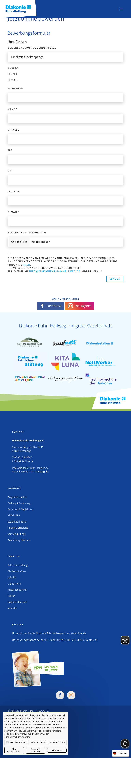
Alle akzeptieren (14, 750)
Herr (13, 74)
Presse (11, 595)
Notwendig (15, 742)
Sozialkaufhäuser (17, 521)
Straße (13, 129)
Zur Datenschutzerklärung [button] (17, 737)
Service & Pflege (17, 534)
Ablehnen (57, 750)
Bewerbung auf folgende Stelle (32, 47)
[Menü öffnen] (121, 9)
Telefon (14, 191)
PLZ (10, 150)
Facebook (51, 305)
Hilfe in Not (14, 515)
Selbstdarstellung (18, 565)
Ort (10, 171)
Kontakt (12, 608)
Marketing (56, 742)
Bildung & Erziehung (19, 503)
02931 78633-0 (23, 457)
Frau (13, 80)
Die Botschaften (17, 571)
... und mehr (14, 583)
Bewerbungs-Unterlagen (27, 232)
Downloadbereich (17, 602)
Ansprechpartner (17, 589)
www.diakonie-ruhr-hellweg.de (30, 471)
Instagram (79, 305)
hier (26, 264)
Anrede (13, 68)
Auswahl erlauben (35, 750)
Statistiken (36, 742)
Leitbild (12, 577)
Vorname (15, 88)
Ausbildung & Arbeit (19, 540)
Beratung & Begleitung (20, 509)
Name (12, 109)
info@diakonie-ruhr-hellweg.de (54, 271)
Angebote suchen (17, 497)
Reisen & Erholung (18, 527)
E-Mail (13, 212)
